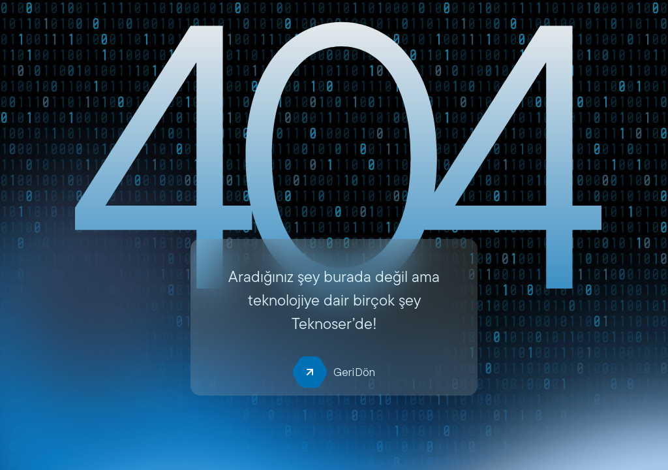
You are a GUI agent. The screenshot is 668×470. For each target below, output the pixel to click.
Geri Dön (334, 372)
